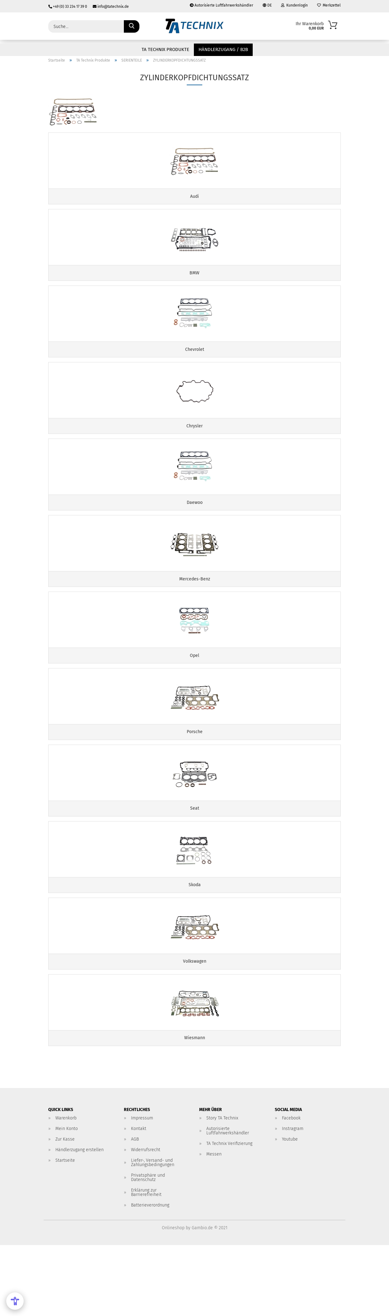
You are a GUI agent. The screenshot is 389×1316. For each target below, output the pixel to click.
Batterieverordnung (150, 1276)
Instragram (292, 1199)
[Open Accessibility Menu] (15, 1301)
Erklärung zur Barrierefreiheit (146, 1263)
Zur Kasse (65, 1210)
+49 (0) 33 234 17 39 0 (68, 6)
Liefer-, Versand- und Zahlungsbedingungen (152, 1233)
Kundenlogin (294, 5)
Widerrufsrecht (145, 1220)
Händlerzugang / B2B (223, 49)
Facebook (291, 1189)
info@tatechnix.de (108, 6)
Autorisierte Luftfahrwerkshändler (221, 5)
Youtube (290, 1210)
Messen (214, 1225)
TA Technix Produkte (165, 49)
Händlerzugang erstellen (79, 1220)
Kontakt (138, 1199)
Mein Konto (66, 1199)
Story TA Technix (222, 1189)
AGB (135, 1210)
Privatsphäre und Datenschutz (148, 1248)
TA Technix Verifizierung (229, 1214)
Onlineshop (173, 1298)
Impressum (142, 1189)
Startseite (65, 1231)
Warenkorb (66, 1189)
